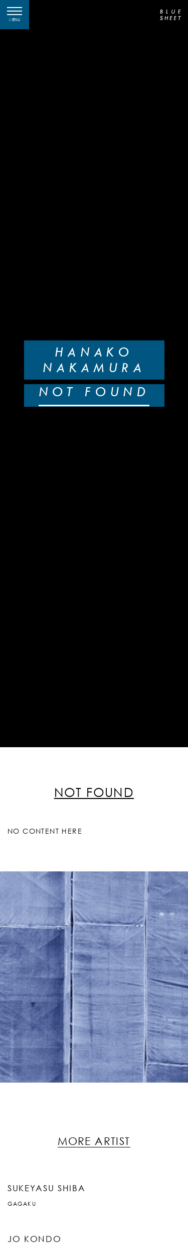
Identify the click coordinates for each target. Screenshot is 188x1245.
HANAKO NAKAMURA (94, 359)
